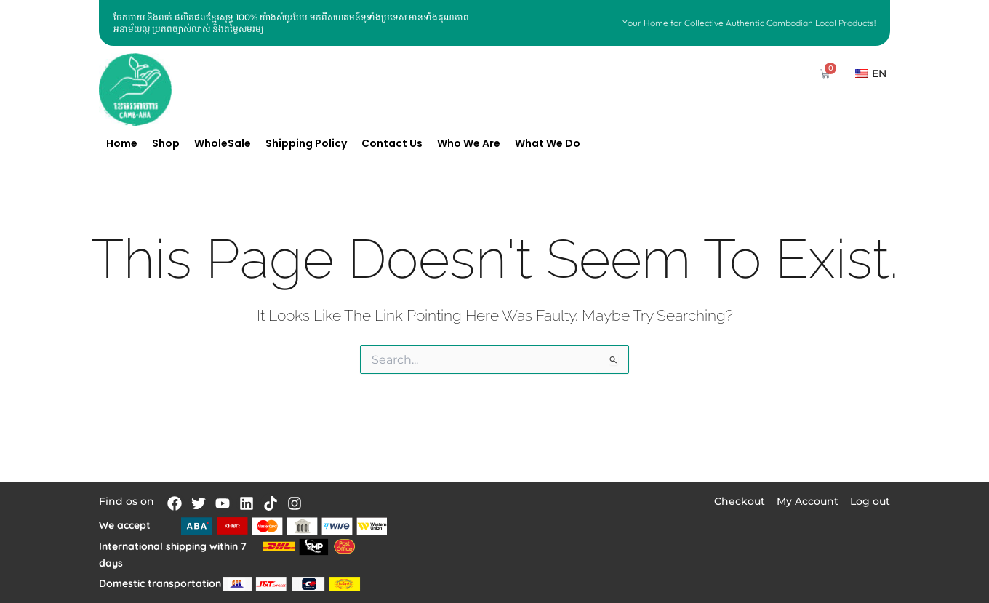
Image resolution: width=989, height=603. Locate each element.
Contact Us (392, 143)
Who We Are (468, 143)
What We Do (547, 143)
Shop (166, 143)
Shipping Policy (306, 143)
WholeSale (222, 143)
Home (121, 143)
